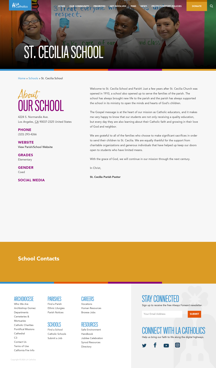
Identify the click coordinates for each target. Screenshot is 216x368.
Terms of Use (21, 346)
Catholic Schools (57, 334)
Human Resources (91, 308)
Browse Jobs (88, 312)
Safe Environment (91, 330)
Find (133, 6)
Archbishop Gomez (25, 308)
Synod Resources (90, 342)
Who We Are (21, 304)
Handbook (87, 334)
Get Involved (118, 6)
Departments (21, 312)
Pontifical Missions (24, 329)
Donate (197, 6)
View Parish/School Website (35, 147)
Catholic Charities (23, 325)
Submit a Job (55, 338)
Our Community (79, 6)
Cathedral (19, 334)
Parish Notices (56, 312)
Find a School (55, 330)
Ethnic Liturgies (56, 308)
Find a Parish (55, 304)
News (144, 6)
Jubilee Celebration (92, 338)
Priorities (99, 6)
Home (61, 6)
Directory (86, 347)
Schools (33, 78)
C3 (15, 338)
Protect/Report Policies (167, 6)
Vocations (86, 304)
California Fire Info (24, 350)
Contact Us (20, 342)
